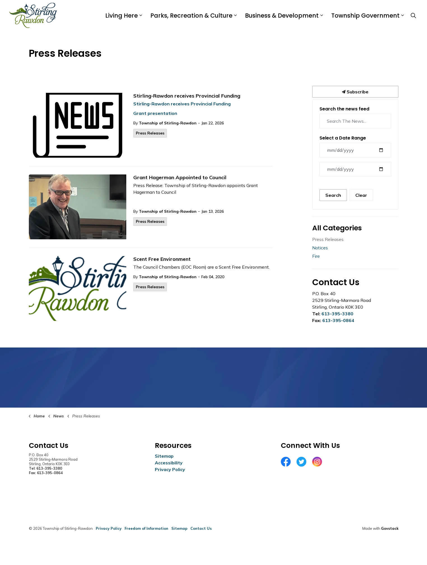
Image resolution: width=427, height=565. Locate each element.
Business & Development (282, 15)
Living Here (121, 15)
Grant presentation (155, 113)
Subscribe (355, 91)
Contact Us (201, 528)
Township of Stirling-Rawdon (168, 123)
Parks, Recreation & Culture (191, 15)
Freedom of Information (146, 528)
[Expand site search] (413, 15)
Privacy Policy (170, 469)
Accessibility (169, 462)
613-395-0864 (338, 320)
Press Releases (150, 133)
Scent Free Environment (162, 259)
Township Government (365, 15)
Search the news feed (344, 109)
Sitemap (164, 456)
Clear (361, 195)
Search (333, 195)
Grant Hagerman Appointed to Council (180, 177)
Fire (316, 256)
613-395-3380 (337, 313)
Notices (320, 247)
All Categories (337, 228)
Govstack (389, 528)
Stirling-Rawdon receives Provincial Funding (186, 96)
